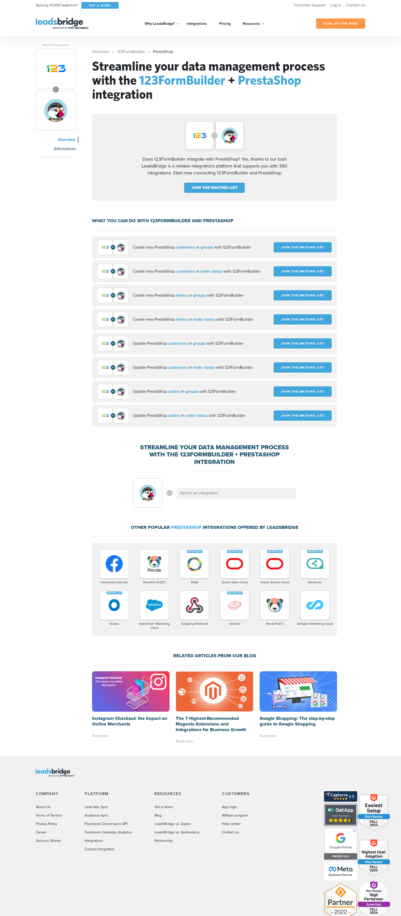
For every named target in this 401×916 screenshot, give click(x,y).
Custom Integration (100, 808)
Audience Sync (96, 775)
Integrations (197, 23)
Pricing (225, 23)
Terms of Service (49, 775)
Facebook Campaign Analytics (108, 792)
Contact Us (355, 5)
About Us (43, 766)
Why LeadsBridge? (160, 23)
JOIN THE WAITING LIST (214, 188)
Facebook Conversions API (106, 783)
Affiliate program (235, 775)
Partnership (163, 800)
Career (41, 792)
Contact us (230, 792)
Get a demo (163, 766)
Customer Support (309, 5)
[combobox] (236, 493)
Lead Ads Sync (96, 766)
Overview (67, 139)
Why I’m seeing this (55, 45)
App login (229, 766)
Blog (158, 775)
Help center (231, 783)
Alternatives (65, 149)
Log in (335, 5)
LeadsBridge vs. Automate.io (176, 792)
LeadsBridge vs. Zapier (172, 783)
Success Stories (48, 800)
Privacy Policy (46, 783)
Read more (100, 695)
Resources (251, 23)
